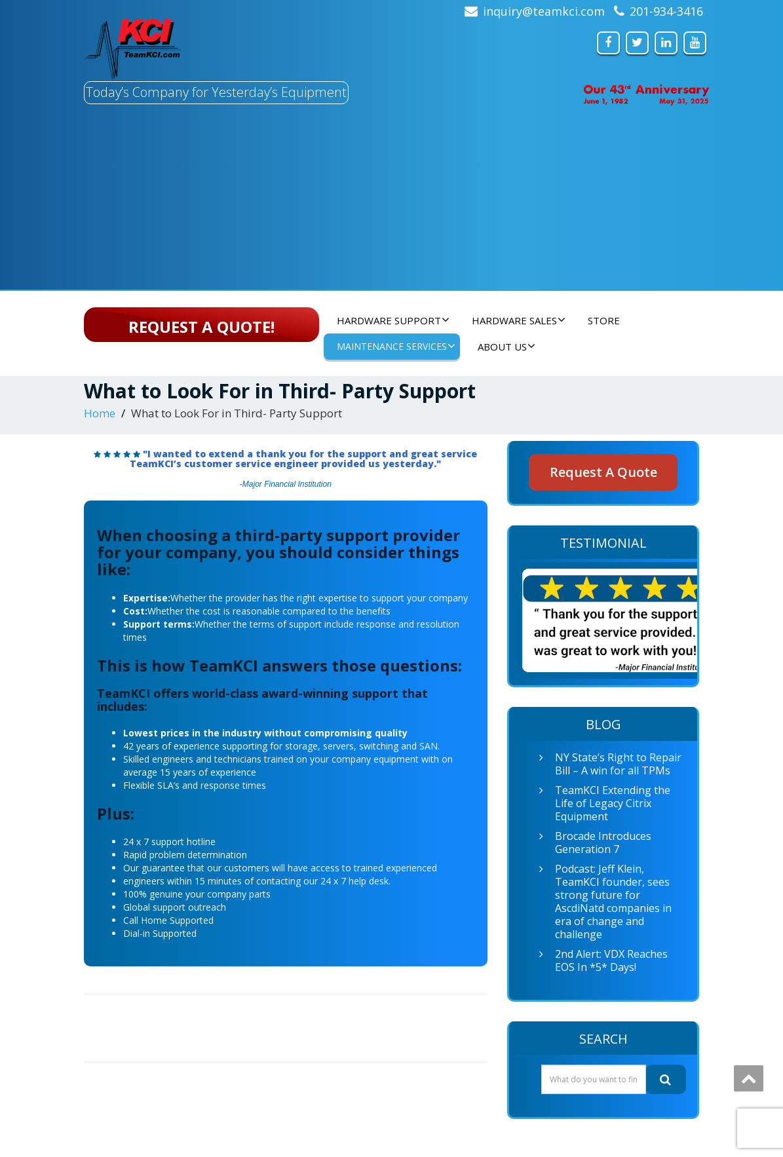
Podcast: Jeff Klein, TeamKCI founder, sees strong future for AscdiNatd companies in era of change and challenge (613, 901)
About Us (506, 346)
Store (604, 320)
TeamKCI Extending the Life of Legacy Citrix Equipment (612, 803)
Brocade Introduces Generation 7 (603, 842)
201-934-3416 (666, 11)
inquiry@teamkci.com (544, 11)
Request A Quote (603, 472)
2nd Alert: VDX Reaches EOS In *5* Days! (611, 960)
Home (99, 413)
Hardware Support (393, 320)
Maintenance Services (396, 346)
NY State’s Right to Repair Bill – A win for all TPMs (618, 764)
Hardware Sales (518, 320)
